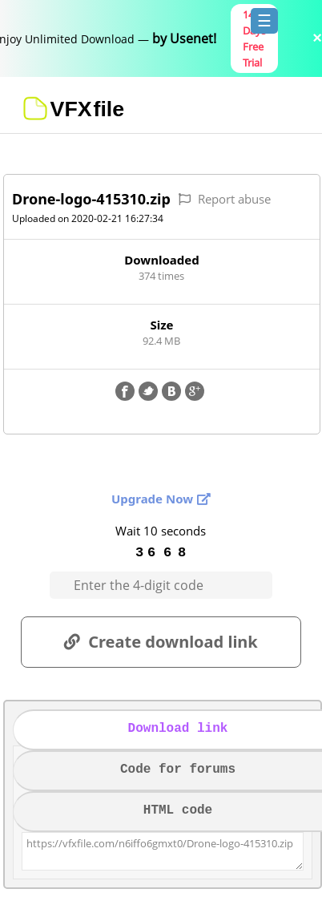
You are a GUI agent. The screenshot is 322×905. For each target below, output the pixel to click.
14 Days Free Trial (254, 38)
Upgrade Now (152, 499)
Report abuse (234, 199)
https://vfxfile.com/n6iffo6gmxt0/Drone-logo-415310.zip (163, 851)
